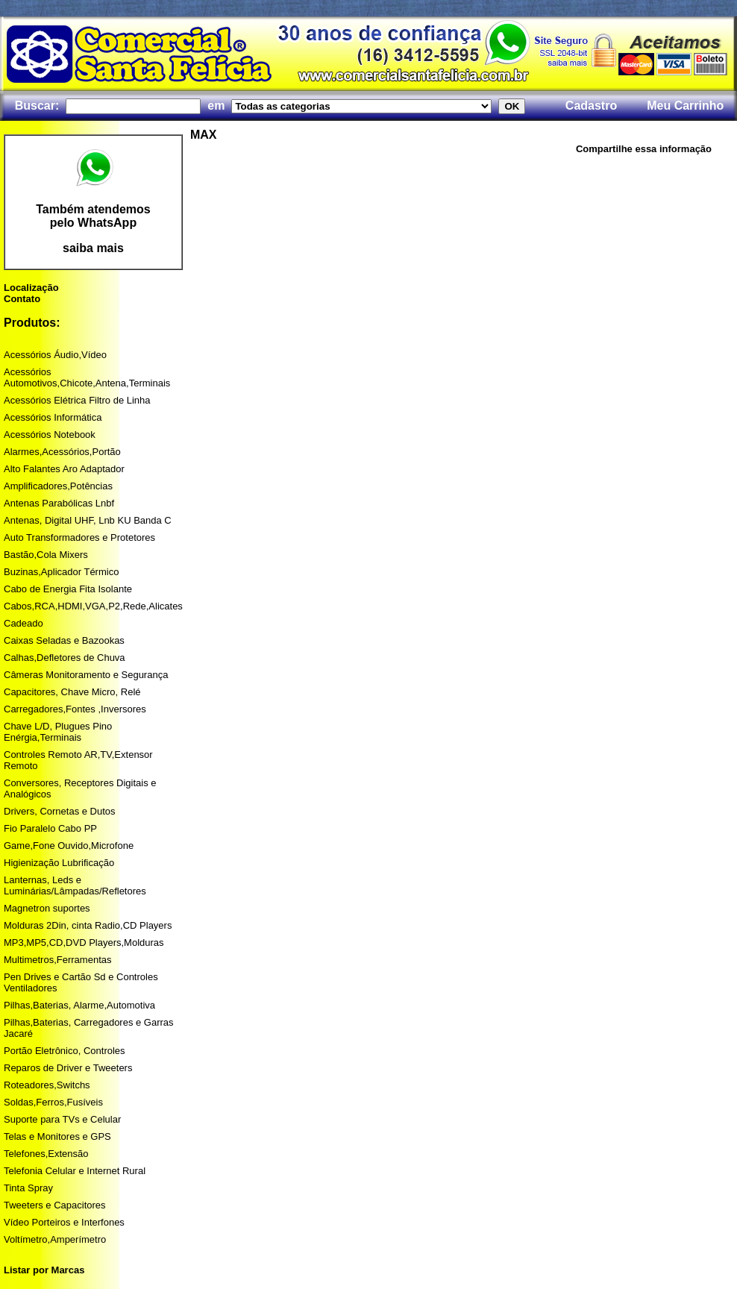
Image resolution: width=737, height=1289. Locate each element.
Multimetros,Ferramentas (57, 959)
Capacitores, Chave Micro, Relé (72, 691)
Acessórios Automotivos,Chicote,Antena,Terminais (87, 377)
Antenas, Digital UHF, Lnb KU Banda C (88, 520)
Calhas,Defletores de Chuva (64, 657)
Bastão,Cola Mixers (46, 554)
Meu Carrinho (685, 105)
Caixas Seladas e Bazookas (64, 640)
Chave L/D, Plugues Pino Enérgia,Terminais (58, 732)
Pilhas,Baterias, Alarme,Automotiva (79, 1005)
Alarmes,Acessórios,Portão (62, 451)
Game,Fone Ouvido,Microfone (69, 845)
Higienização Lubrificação (59, 862)
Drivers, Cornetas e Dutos (60, 811)
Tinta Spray (28, 1188)
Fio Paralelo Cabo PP (50, 828)
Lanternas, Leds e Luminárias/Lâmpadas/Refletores (75, 885)
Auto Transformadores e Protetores (79, 537)
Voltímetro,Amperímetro (55, 1239)
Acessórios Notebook (49, 434)
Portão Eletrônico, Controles (64, 1050)
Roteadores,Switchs (47, 1085)
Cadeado (23, 623)
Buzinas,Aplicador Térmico (61, 571)
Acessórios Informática (53, 417)
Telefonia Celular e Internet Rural (74, 1170)
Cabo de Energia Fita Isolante (68, 589)
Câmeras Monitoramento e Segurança (86, 674)
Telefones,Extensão (46, 1153)
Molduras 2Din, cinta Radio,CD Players (88, 925)
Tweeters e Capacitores (55, 1205)
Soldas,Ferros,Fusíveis (53, 1102)
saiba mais (93, 248)
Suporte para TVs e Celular (62, 1119)
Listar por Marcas (44, 1270)
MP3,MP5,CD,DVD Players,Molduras (84, 942)
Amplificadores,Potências (58, 486)
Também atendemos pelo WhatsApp (93, 216)
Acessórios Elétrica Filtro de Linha (77, 400)
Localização (31, 287)
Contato (22, 298)
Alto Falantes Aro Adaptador (64, 468)
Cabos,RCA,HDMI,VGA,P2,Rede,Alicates (93, 606)
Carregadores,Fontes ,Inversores (75, 709)
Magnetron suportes (47, 908)
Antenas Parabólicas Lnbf (59, 503)
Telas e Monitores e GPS (57, 1136)
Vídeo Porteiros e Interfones (64, 1222)
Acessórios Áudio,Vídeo (55, 354)
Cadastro (591, 105)
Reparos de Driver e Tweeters (68, 1067)
